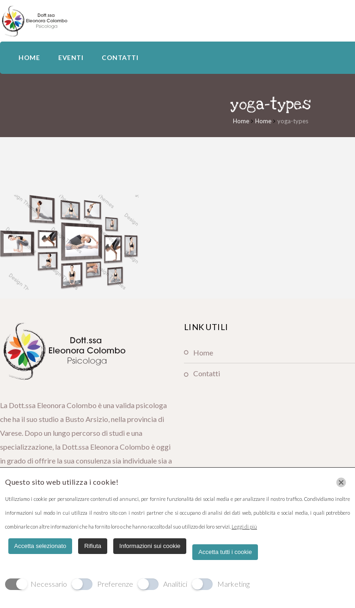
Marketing (233, 583)
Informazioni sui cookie (149, 545)
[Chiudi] (341, 482)
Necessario (49, 583)
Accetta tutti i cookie (225, 551)
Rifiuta (92, 545)
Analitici (175, 583)
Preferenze (115, 583)
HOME (29, 57)
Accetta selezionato (40, 545)
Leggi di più (244, 527)
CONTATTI (120, 57)
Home (241, 121)
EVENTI (70, 57)
